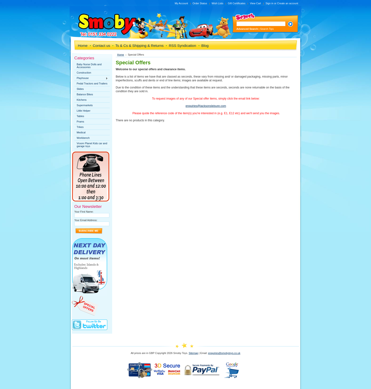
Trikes (80, 127)
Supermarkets (85, 105)
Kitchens (82, 99)
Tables (80, 116)
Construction (84, 72)
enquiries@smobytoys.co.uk (224, 353)
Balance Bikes (85, 94)
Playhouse (91, 78)
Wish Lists (217, 3)
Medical (81, 132)
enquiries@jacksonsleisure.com (206, 106)
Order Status (200, 3)
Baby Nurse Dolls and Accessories (89, 66)
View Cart (255, 3)
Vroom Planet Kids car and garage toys (92, 145)
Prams (80, 121)
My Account (181, 3)
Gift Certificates (236, 3)
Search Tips (267, 28)
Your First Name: (83, 211)
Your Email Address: (85, 220)
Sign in (269, 3)
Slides (80, 88)
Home (120, 54)
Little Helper (83, 110)
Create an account (287, 3)
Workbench (83, 137)
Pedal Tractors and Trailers (92, 83)
